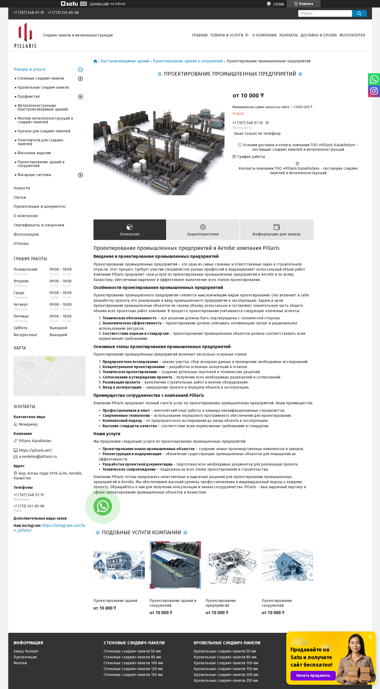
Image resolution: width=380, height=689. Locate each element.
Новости (22, 188)
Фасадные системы (34, 175)
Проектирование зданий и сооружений (188, 61)
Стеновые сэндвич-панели (41, 78)
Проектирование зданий (115, 602)
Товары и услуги (226, 35)
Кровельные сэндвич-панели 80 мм (225, 658)
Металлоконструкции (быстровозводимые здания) (43, 107)
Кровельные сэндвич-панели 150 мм (226, 669)
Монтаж (20, 664)
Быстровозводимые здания (125, 61)
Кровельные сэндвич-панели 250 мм (226, 681)
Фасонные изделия (34, 153)
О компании (264, 35)
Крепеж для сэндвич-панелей (44, 131)
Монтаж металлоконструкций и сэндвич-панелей (45, 120)
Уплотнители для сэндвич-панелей (41, 142)
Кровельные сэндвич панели (43, 87)
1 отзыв (278, 4)
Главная (200, 35)
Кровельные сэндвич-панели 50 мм (225, 652)
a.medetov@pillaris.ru (38, 456)
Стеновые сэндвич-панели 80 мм (132, 658)
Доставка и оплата (319, 35)
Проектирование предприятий (221, 604)
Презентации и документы (40, 206)
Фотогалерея (352, 35)
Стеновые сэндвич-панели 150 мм (133, 675)
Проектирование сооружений (277, 604)
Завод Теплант (26, 652)
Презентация (25, 658)
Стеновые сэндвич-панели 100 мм (133, 664)
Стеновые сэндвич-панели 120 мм (133, 669)
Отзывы (21, 243)
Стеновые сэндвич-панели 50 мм (132, 652)
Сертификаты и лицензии (39, 225)
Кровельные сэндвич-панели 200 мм (226, 675)
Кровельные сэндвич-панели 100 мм (226, 664)
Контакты (288, 35)
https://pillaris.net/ (35, 450)
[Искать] (359, 13)
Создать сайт (99, 4)
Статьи (20, 197)
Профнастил (29, 96)
